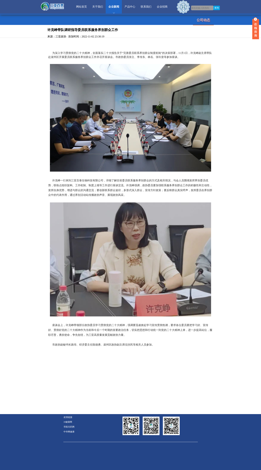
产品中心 (130, 6)
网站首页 (81, 6)
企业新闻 (113, 6)
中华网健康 (69, 432)
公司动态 (203, 20)
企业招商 (162, 6)
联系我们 (146, 6)
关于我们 (97, 6)
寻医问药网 (69, 427)
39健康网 (68, 422)
